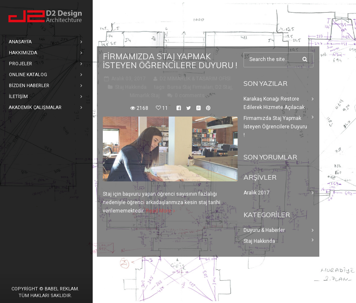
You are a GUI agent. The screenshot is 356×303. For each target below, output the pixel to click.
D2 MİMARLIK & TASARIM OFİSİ (195, 79)
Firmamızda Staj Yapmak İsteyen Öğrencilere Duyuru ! (170, 60)
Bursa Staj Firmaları (190, 87)
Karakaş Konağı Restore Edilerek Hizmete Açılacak (274, 103)
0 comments (190, 95)
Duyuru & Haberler (264, 230)
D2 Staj (223, 87)
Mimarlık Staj (145, 95)
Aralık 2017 (257, 193)
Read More (158, 211)
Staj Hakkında (131, 87)
